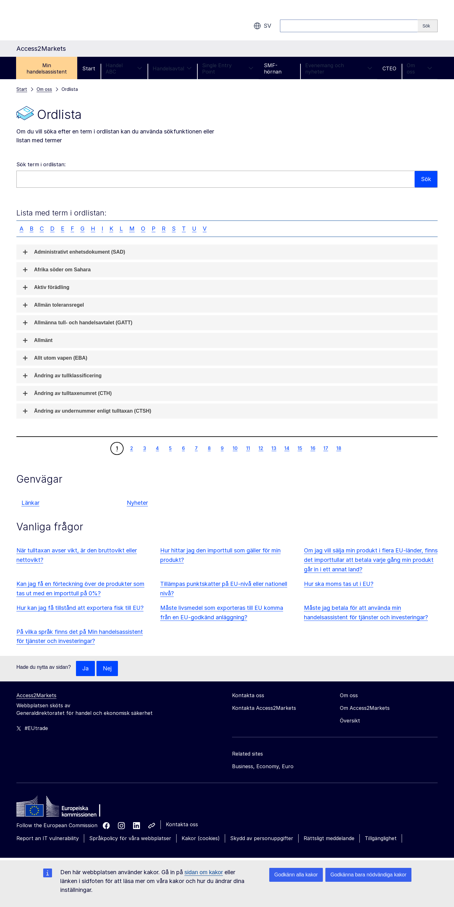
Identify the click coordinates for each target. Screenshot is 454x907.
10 (234, 448)
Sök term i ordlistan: (41, 164)
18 (338, 448)
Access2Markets (36, 695)
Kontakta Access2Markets (264, 708)
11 (248, 448)
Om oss (419, 68)
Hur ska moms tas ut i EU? (338, 583)
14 (286, 448)
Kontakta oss (182, 824)
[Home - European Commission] (62, 808)
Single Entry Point (227, 68)
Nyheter (137, 502)
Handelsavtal (172, 68)
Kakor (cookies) (201, 838)
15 (299, 448)
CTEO (389, 68)
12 (260, 448)
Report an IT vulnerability (47, 838)
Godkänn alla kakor (296, 874)
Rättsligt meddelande (329, 838)
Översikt (350, 720)
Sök (426, 179)
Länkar (30, 502)
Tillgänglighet (381, 838)
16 (312, 448)
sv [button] (262, 26)
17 (325, 448)
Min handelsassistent (46, 68)
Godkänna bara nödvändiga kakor (368, 874)
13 (273, 448)
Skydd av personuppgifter (261, 838)
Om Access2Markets (365, 708)
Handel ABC (124, 68)
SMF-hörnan (273, 68)
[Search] (428, 26)
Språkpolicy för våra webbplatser (130, 838)
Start (88, 68)
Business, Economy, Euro (263, 766)
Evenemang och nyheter (338, 68)
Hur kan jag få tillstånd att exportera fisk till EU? (79, 607)
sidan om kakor (203, 872)
